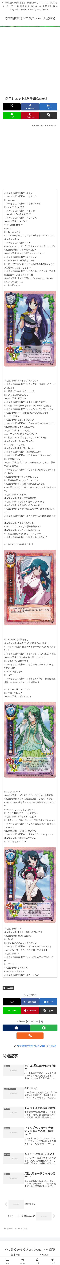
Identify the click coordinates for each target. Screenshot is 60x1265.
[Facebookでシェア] (30, 106)
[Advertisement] (30, 63)
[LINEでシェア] (12, 115)
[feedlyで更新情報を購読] (43, 1028)
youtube (44, 1254)
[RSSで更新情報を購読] (30, 1035)
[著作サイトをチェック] (16, 1028)
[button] (48, 115)
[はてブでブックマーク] (48, 106)
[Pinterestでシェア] (30, 115)
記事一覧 (15, 1254)
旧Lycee (8, 988)
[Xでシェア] (12, 106)
